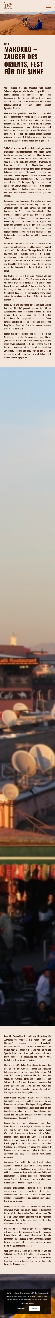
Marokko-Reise (39, 113)
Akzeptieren (34, 1308)
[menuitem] (47, 5)
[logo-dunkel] (23, 5)
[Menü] (47, 5)
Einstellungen (21, 1308)
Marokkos (17, 108)
